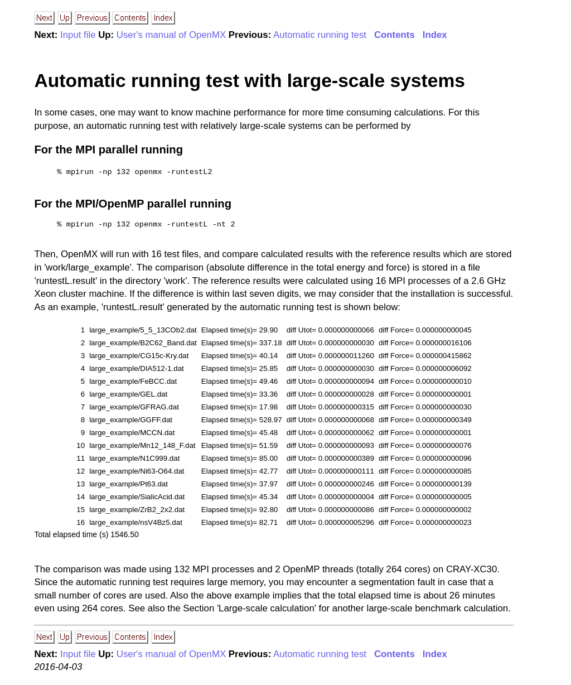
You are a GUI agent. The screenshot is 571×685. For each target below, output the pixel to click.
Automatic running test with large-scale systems (249, 80)
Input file (77, 35)
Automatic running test (319, 35)
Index (435, 35)
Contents (394, 35)
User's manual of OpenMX (171, 35)
